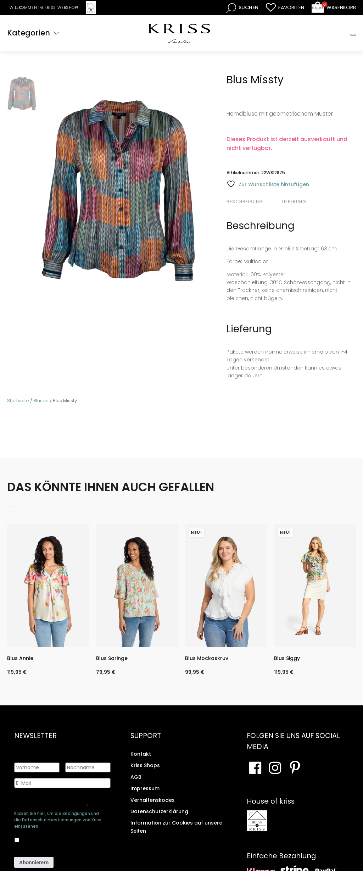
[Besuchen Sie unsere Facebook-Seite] (255, 767)
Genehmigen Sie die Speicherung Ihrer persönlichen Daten (59, 803)
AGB (135, 777)
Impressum (145, 788)
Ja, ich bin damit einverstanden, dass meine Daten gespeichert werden (62, 838)
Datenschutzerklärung (159, 811)
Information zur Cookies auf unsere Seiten (176, 826)
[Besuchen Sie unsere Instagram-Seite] (275, 767)
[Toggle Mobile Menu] (353, 35)
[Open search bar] (242, 7)
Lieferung (294, 202)
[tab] (253, 202)
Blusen (41, 400)
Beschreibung (245, 202)
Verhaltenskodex (152, 799)
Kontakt (140, 754)
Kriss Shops (145, 765)
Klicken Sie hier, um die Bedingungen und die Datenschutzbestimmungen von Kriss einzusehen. (57, 820)
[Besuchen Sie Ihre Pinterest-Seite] (294, 767)
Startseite (18, 400)
